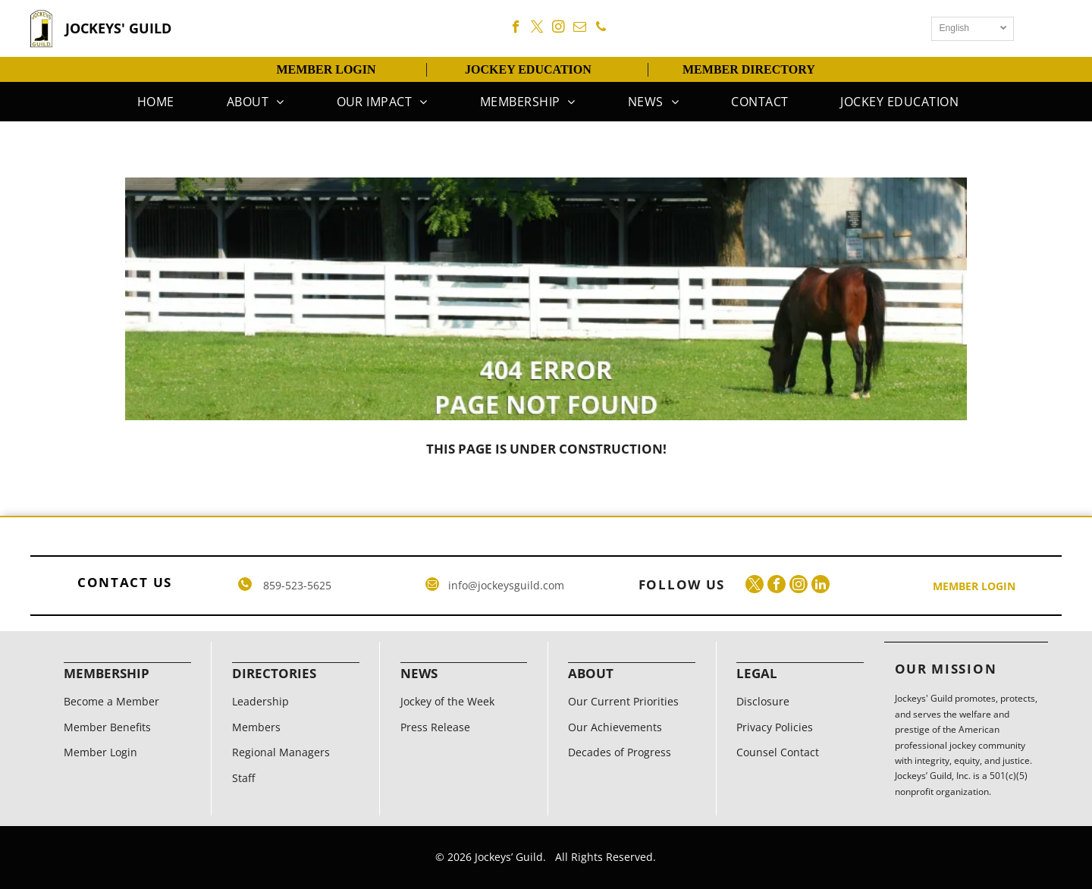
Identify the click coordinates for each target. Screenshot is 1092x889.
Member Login (100, 752)
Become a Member (111, 701)
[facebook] (516, 28)
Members (256, 727)
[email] (579, 28)
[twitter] (537, 28)
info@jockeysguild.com (506, 585)
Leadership (260, 701)
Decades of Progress (619, 752)
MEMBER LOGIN (325, 69)
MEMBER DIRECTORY (748, 69)
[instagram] (558, 28)
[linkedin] (820, 586)
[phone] (601, 28)
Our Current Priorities (623, 701)
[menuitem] (154, 101)
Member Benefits (107, 727)
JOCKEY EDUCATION (528, 69)
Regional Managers (281, 752)
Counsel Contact (777, 752)
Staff (243, 778)
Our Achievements (615, 727)
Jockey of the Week (447, 701)
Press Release (435, 727)
